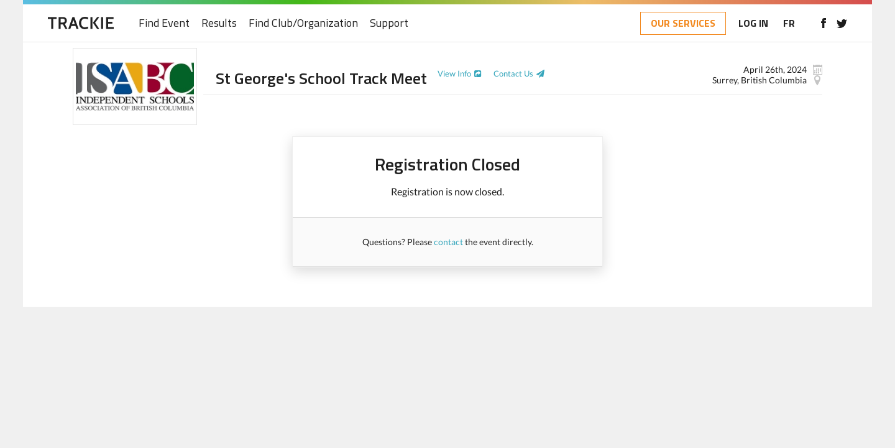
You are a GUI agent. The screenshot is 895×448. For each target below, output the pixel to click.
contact (448, 241)
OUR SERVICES (683, 23)
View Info (454, 73)
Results (219, 23)
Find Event (164, 23)
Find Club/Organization (303, 23)
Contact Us (513, 73)
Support (389, 23)
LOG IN (753, 23)
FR (789, 23)
